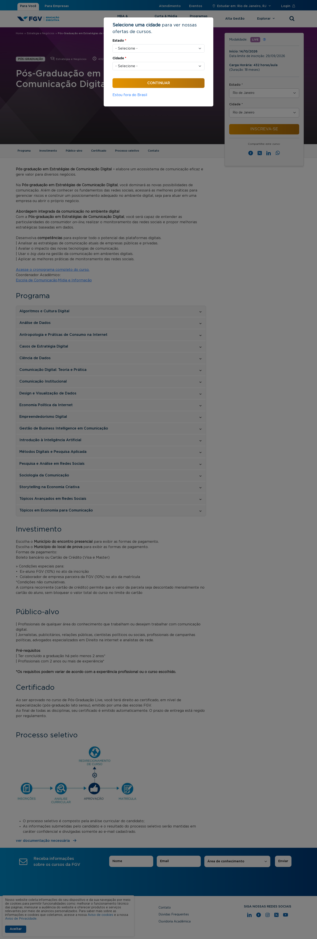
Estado (119, 40)
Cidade (119, 58)
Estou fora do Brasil (129, 95)
